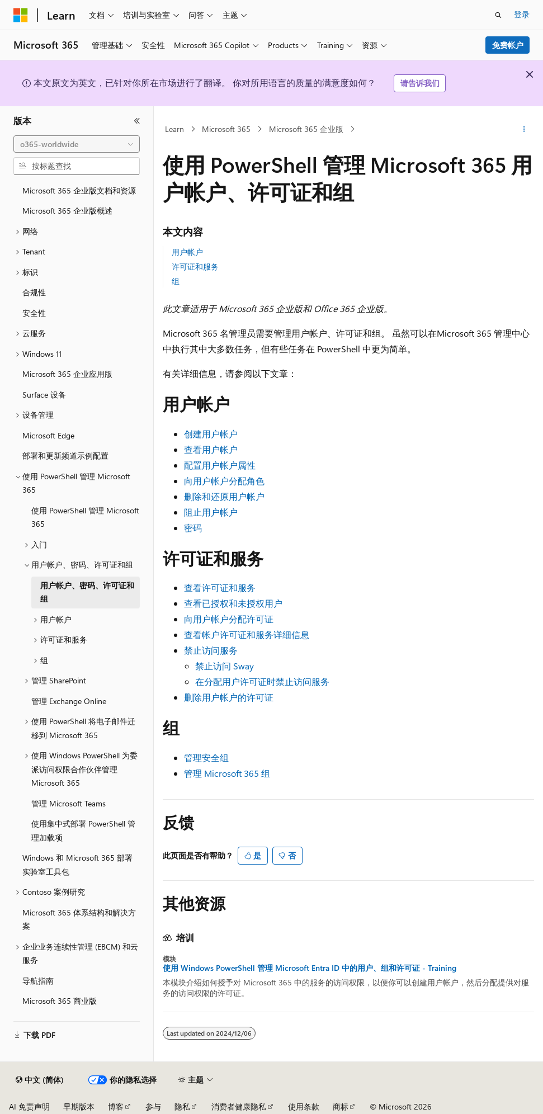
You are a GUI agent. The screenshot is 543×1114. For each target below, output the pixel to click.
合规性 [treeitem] (34, 292)
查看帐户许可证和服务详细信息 (246, 634)
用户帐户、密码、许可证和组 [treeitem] (87, 592)
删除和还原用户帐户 (224, 496)
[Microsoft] (20, 15)
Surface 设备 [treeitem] (44, 394)
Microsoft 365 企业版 (306, 129)
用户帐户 (187, 252)
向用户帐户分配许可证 (228, 619)
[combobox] (76, 144)
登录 (522, 14)
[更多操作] (524, 129)
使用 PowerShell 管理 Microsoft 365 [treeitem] (85, 517)
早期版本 (79, 1106)
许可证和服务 (195, 266)
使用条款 (303, 1106)
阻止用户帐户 (211, 512)
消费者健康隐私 (238, 1106)
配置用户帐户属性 (220, 465)
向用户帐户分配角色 (224, 481)
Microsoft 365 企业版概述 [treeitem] (67, 210)
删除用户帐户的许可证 (228, 697)
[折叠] (137, 121)
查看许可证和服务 (220, 587)
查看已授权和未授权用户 (233, 603)
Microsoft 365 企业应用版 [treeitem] (67, 374)
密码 (193, 528)
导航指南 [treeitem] (38, 980)
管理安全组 (206, 757)
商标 (340, 1106)
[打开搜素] (498, 15)
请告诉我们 (420, 83)
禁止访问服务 (211, 650)
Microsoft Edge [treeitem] (48, 435)
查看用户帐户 (211, 449)
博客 (116, 1106)
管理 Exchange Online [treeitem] (68, 701)
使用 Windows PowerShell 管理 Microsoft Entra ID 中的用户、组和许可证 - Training (309, 968)
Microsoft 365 (226, 129)
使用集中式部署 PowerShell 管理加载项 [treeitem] (83, 830)
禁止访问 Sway (224, 666)
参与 (153, 1106)
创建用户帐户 (211, 434)
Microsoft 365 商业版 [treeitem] (59, 1000)
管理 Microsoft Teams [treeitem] (68, 803)
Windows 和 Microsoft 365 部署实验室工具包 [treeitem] (77, 864)
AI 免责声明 (29, 1106)
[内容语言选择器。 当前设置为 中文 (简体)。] (39, 1080)
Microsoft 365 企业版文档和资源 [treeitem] (79, 190)
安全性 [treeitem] (34, 313)
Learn (174, 129)
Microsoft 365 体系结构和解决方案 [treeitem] (79, 919)
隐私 (182, 1106)
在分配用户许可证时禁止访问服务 (262, 681)
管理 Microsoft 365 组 (227, 773)
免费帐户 (507, 45)
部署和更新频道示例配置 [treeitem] (65, 455)
